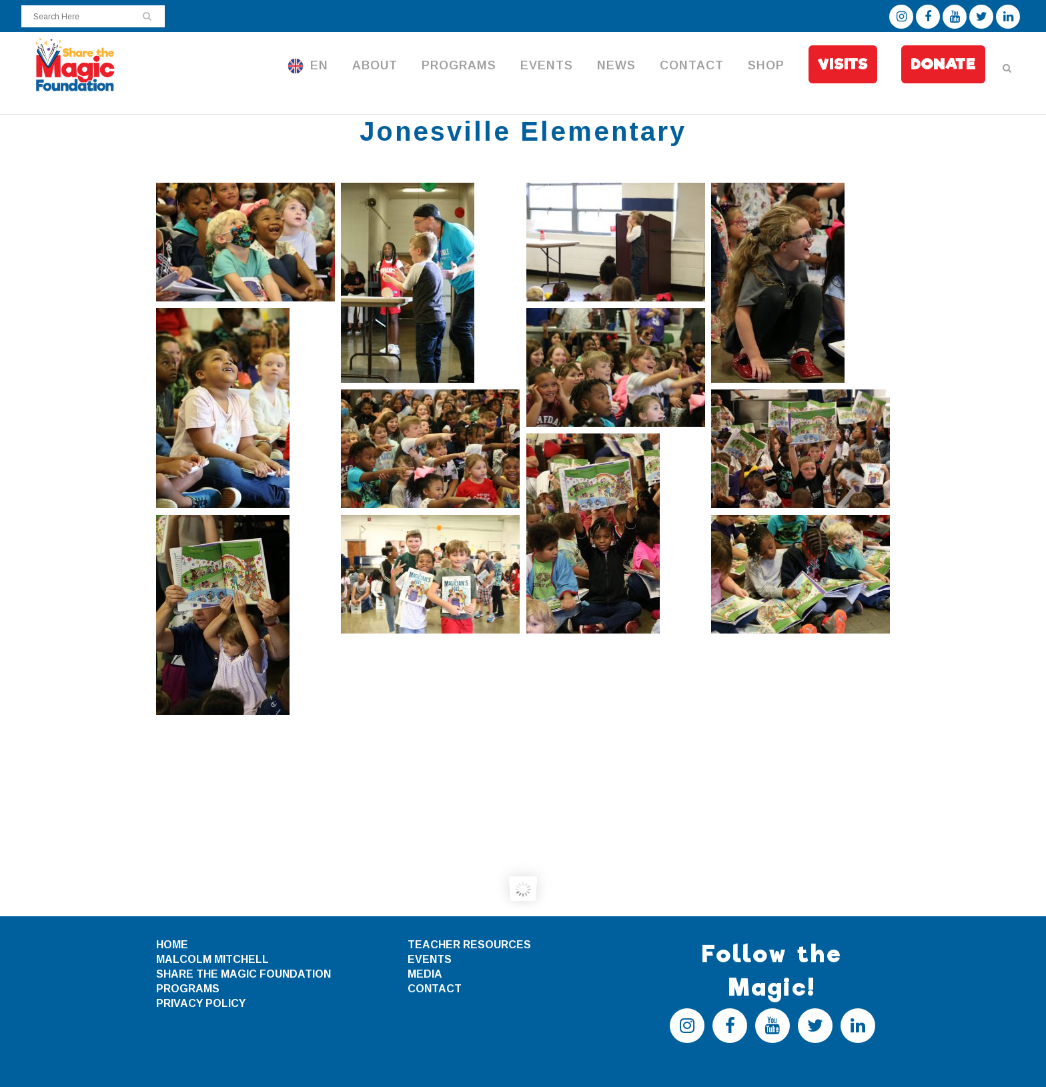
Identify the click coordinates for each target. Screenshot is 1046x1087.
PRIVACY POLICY (200, 1003)
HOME (172, 944)
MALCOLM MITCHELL (212, 959)
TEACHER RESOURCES (469, 944)
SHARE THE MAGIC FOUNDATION (243, 974)
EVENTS (430, 959)
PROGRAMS (187, 988)
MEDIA (425, 974)
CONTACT (435, 988)
